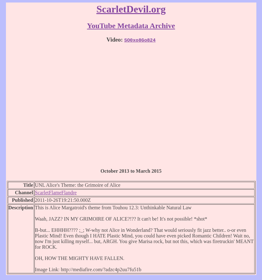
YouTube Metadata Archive (131, 26)
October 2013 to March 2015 (131, 171)
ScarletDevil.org (131, 9)
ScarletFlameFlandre (56, 192)
